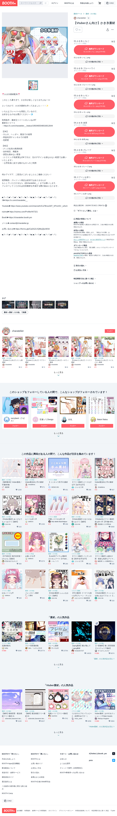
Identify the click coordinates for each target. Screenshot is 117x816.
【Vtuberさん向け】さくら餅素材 (12, 361)
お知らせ (63, 759)
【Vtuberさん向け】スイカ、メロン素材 (104, 361)
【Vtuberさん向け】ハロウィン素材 (58, 361)
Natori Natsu (102, 419)
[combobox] (31, 3)
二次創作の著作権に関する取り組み (14, 787)
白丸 (70, 419)
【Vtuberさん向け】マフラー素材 (35, 361)
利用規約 (27, 810)
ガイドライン (52, 810)
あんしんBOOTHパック (81, 239)
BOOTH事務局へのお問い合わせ (72, 772)
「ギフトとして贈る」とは (86, 211)
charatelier (18, 331)
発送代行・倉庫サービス (11, 772)
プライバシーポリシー (66, 810)
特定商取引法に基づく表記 (84, 279)
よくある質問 (65, 763)
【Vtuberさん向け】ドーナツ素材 (81, 361)
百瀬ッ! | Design (46, 419)
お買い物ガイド (37, 763)
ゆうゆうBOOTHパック (97, 239)
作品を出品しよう (87, 3)
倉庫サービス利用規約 (39, 810)
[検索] (40, 3)
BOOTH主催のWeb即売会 (40, 782)
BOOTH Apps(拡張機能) (11, 763)
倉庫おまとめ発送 (37, 777)
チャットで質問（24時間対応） (72, 768)
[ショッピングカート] (100, 3)
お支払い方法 (81, 270)
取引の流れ (80, 266)
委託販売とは (7, 782)
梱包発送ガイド (8, 777)
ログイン (54, 3)
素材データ (78, 14)
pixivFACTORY (78, 255)
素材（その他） (91, 14)
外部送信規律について (82, 810)
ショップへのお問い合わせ (84, 283)
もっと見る (58, 435)
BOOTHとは (69, 3)
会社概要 (20, 810)
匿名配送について (8, 768)
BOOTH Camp (7, 793)
